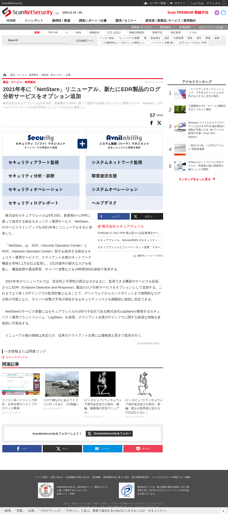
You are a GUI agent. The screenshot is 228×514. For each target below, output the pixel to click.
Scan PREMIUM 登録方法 (187, 12)
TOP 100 (53, 32)
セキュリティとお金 (211, 27)
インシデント (34, 20)
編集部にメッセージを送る (150, 255)
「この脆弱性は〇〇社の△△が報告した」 (123, 42)
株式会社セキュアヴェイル (123, 226)
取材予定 (157, 32)
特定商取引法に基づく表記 (116, 477)
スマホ (193, 32)
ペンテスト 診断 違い (163, 42)
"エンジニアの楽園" (129, 37)
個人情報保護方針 (140, 477)
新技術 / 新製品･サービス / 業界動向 (170, 20)
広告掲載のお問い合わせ (77, 477)
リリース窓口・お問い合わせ (49, 477)
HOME (11, 20)
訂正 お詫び (114, 32)
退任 (198, 37)
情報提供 (94, 32)
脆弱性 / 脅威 (61, 20)
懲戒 (207, 37)
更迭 (190, 37)
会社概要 (96, 477)
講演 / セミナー (126, 20)
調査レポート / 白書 (92, 20)
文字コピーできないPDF (193, 42)
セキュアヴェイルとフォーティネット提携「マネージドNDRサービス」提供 (144, 247)
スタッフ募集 (183, 477)
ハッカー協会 (106, 37)
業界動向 (165, 27)
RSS (78, 32)
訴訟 (167, 37)
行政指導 (178, 37)
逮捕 (216, 37)
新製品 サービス (141, 27)
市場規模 (184, 27)
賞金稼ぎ (155, 37)
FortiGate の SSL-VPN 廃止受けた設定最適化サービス (131, 232)
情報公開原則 (136, 32)
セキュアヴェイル (17, 357)
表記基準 (176, 32)
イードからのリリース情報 (164, 477)
